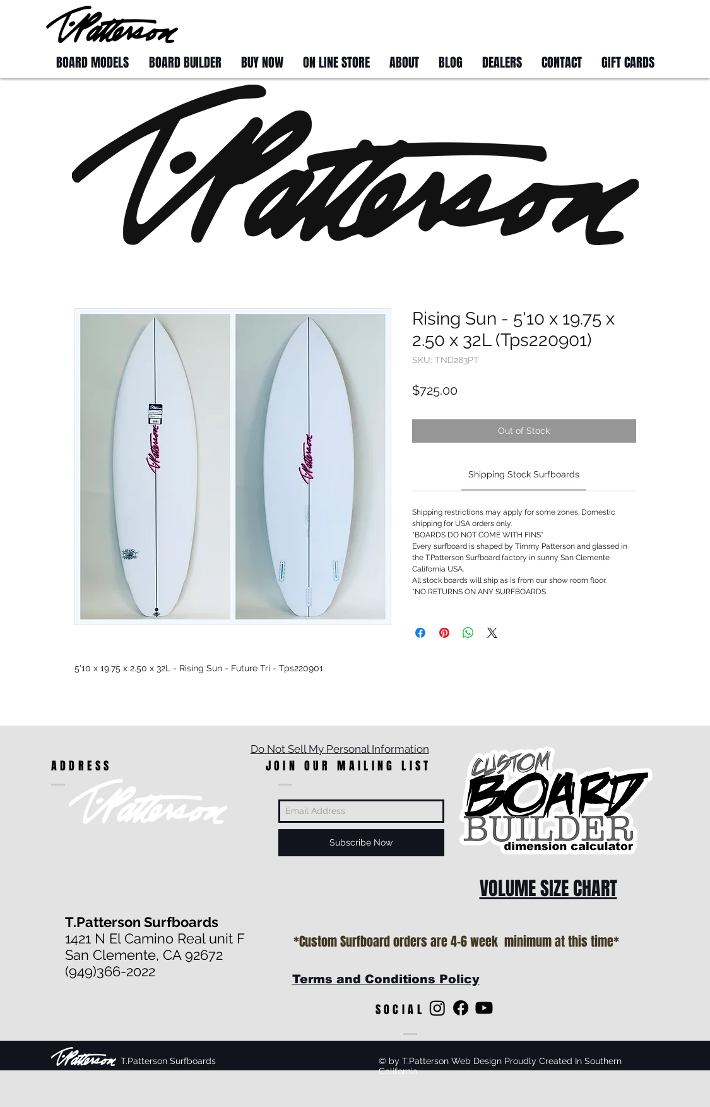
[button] (641, 24)
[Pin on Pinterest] (444, 632)
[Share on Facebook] (420, 632)
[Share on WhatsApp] (468, 632)
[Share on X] (492, 632)
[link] (523, 474)
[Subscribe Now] (361, 842)
